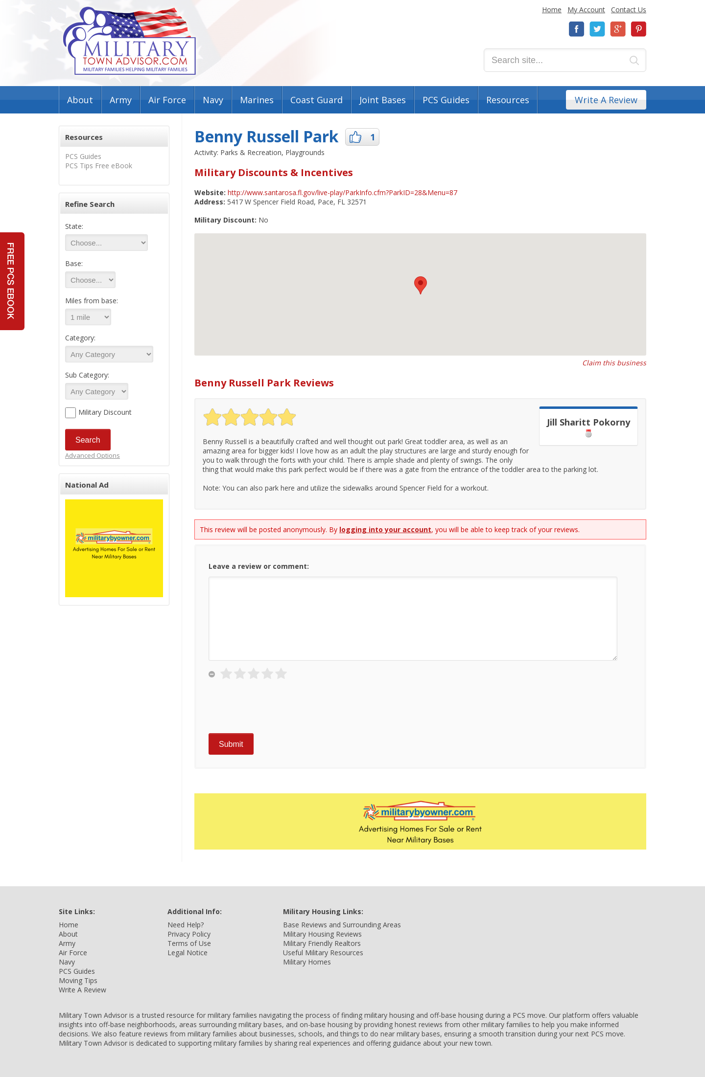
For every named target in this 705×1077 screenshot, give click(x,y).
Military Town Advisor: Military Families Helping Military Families (129, 40)
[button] (420, 285)
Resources (507, 100)
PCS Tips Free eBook (98, 165)
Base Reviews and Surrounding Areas (342, 924)
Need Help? (185, 924)
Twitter (597, 29)
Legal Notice (187, 952)
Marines (257, 100)
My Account (586, 9)
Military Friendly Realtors (322, 943)
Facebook (577, 29)
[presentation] (283, 709)
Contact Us (628, 9)
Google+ (618, 29)
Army (121, 100)
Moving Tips (78, 980)
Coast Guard (316, 100)
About (80, 100)
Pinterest (638, 29)
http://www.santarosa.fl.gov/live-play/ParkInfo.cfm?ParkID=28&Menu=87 (342, 192)
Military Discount (105, 412)
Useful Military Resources (323, 952)
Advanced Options (92, 455)
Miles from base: (91, 300)
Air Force (167, 100)
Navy (213, 100)
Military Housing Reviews (322, 934)
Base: (74, 263)
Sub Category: (87, 375)
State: (74, 226)
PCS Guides (446, 100)
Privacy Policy (189, 934)
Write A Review (606, 100)
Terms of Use (189, 943)
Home (552, 9)
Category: (80, 337)
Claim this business (614, 362)
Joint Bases (382, 100)
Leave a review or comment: (259, 566)
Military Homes (307, 961)
